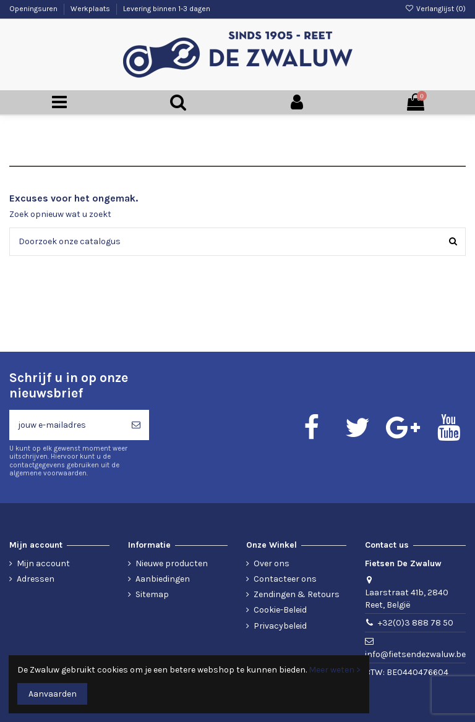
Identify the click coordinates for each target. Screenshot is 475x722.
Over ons (271, 563)
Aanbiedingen (162, 579)
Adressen (35, 579)
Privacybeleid (280, 626)
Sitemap (152, 594)
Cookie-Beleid (280, 610)
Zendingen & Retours (297, 594)
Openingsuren (34, 8)
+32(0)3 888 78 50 (415, 623)
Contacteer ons (285, 579)
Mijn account (43, 563)
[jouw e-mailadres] (66, 425)
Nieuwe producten (171, 563)
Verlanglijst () (435, 8)
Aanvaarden (52, 694)
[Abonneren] (136, 425)
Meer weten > (335, 670)
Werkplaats (91, 8)
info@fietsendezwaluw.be (415, 654)
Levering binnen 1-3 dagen (166, 8)
